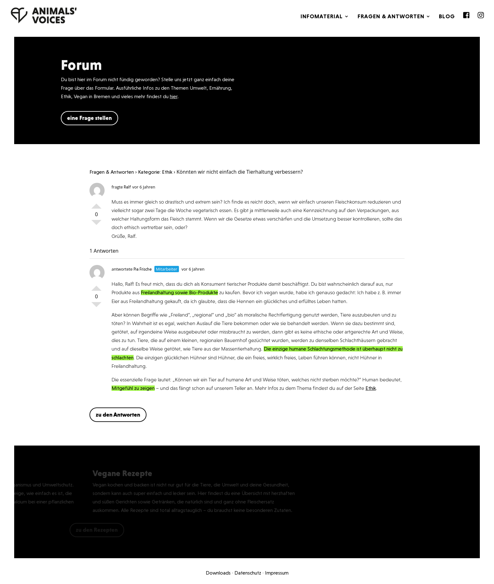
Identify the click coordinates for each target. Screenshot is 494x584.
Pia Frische (143, 269)
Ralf (127, 187)
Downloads (218, 573)
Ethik (370, 388)
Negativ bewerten (96, 225)
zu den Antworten (118, 414)
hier (173, 96)
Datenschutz (247, 573)
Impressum (277, 573)
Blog (447, 17)
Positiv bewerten (96, 204)
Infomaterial (322, 17)
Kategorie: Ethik (155, 172)
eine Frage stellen (89, 118)
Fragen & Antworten (391, 17)
